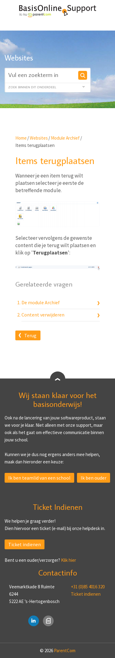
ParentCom (64, 650)
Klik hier (68, 560)
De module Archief (40, 302)
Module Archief (65, 138)
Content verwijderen (42, 315)
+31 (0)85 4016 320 (88, 587)
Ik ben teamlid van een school (39, 478)
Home (21, 138)
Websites (39, 138)
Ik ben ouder (93, 478)
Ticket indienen (24, 544)
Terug (30, 335)
